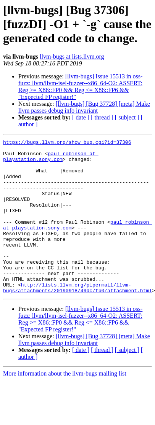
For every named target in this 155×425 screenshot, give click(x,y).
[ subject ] (127, 117)
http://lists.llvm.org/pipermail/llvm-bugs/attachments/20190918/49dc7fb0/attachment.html (77, 318)
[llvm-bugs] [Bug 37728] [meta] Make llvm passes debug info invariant (84, 107)
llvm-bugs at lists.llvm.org (72, 56)
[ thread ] (102, 117)
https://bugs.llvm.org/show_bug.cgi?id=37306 (67, 143)
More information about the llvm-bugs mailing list (64, 404)
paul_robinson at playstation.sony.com (50, 160)
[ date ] (80, 117)
